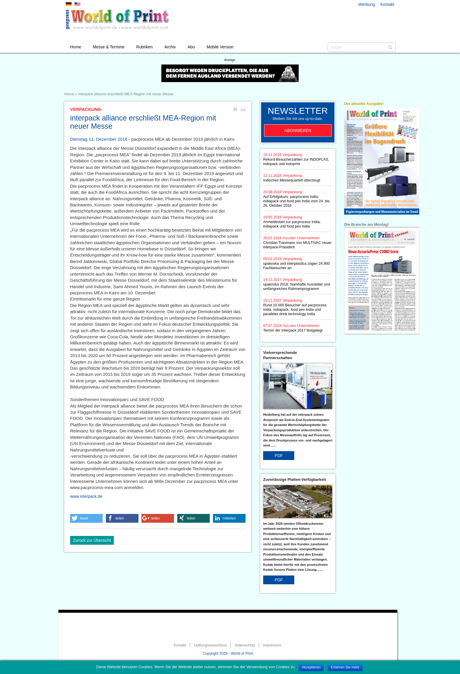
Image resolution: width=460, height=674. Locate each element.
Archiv (170, 47)
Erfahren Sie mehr (345, 667)
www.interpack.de (86, 496)
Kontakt (387, 4)
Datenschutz (245, 645)
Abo (191, 47)
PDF (279, 455)
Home (75, 47)
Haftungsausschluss (210, 645)
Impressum (272, 645)
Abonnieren (298, 130)
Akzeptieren (311, 667)
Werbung (366, 4)
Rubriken (144, 47)
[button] (86, 518)
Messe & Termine (108, 47)
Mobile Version (220, 47)
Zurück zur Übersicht (92, 540)
